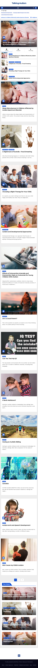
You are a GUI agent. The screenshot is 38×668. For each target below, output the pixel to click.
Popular (18, 50)
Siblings (4, 439)
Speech (4, 356)
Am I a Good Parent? (9, 318)
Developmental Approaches (6, 12)
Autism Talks (5, 149)
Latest (7, 50)
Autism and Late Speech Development (16, 525)
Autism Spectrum (9, 665)
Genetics (5, 483)
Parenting (5, 316)
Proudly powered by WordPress (12, 661)
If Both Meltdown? (9, 400)
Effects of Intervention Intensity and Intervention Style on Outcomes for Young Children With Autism (17, 275)
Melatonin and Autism (24, 665)
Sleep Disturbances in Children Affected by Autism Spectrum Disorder (18, 43)
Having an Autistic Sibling (11, 442)
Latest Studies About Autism (7, 14)
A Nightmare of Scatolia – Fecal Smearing (20, 63)
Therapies (11, 69)
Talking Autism (19, 3)
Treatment (16, 665)
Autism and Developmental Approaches (19, 78)
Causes (4, 481)
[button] (33, 7)
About (3, 665)
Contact (34, 665)
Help (31, 665)
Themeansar (30, 661)
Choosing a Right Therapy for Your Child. (21, 12)
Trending (30, 50)
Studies (4, 40)
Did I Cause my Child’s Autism (13, 565)
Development (11, 76)
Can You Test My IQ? (9, 358)
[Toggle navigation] (18, 8)
